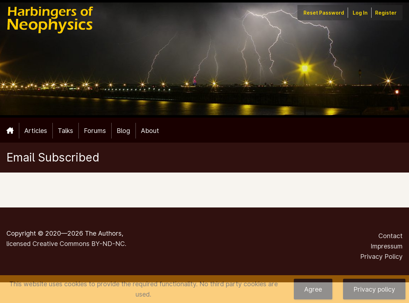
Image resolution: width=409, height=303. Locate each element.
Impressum (386, 246)
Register (386, 13)
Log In (360, 13)
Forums (95, 130)
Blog (123, 130)
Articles (35, 130)
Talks (65, 130)
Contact (390, 236)
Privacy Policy (381, 256)
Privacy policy (374, 289)
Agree (313, 289)
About (150, 130)
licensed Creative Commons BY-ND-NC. (66, 243)
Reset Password (323, 13)
